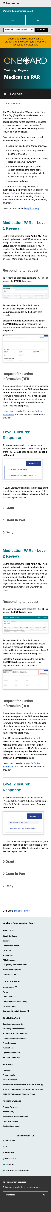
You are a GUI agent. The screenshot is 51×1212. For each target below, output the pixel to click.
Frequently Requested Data (15, 965)
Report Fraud (10, 987)
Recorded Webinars (11, 1057)
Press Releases (9, 1043)
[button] (13, 20)
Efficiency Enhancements (14, 1029)
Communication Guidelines (15, 1038)
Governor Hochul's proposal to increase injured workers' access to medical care (25, 41)
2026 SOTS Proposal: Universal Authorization (23, 1089)
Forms (5, 992)
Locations (7, 950)
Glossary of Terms (10, 974)
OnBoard (15, 193)
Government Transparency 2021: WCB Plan (23, 1085)
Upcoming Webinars (11, 1053)
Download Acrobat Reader (16, 1011)
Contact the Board (11, 946)
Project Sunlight (10, 1080)
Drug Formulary (31, 208)
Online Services (9, 997)
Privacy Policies (10, 1107)
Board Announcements (13, 1024)
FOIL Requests (9, 960)
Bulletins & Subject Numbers (15, 1034)
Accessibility (8, 1112)
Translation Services (16, 1182)
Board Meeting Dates (12, 970)
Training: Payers (11, 103)
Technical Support (10, 1006)
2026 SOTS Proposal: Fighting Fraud (19, 1094)
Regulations (8, 955)
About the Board (10, 936)
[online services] (18, 30)
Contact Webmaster (11, 1126)
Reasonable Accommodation (15, 1117)
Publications (8, 1048)
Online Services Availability (15, 1002)
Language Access (10, 1121)
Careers (6, 941)
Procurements (9, 1075)
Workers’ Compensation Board (18, 11)
